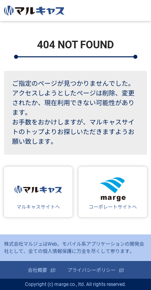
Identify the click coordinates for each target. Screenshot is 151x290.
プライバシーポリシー (91, 270)
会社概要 (37, 270)
